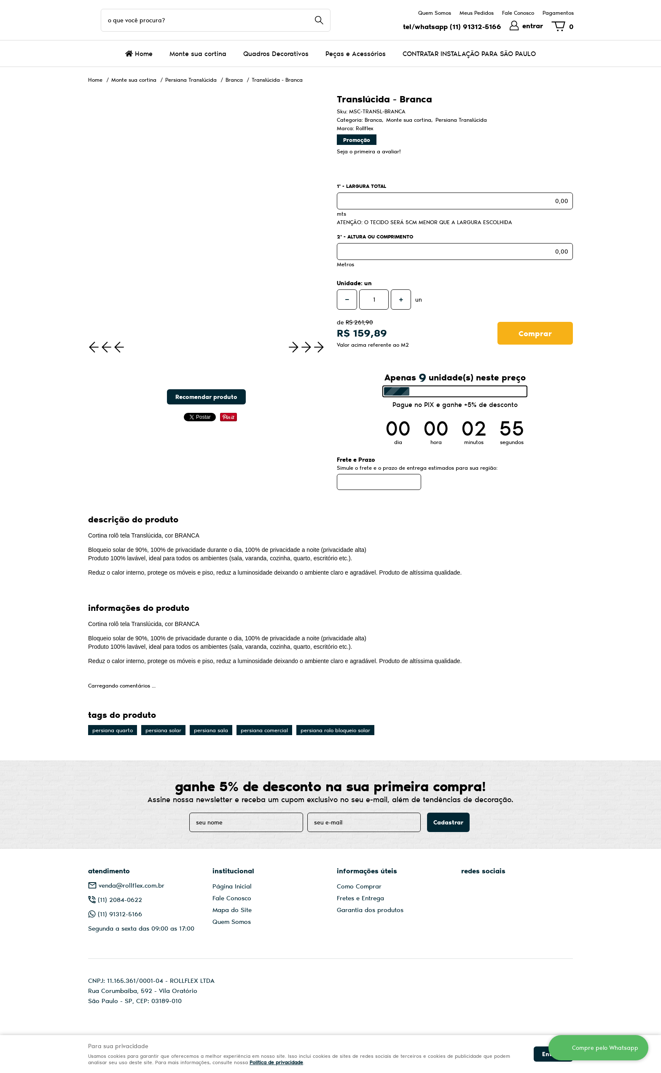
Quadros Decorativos (276, 53)
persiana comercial (264, 730)
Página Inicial (232, 886)
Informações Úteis (367, 870)
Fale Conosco (518, 12)
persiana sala (211, 730)
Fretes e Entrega (360, 897)
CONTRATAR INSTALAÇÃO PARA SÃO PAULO (469, 53)
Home (144, 53)
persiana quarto (112, 730)
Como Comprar (359, 886)
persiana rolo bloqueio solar (335, 730)
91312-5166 (475, 26)
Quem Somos (434, 12)
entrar (532, 25)
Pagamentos (558, 12)
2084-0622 (120, 899)
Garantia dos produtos (370, 909)
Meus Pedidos (476, 12)
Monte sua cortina (197, 53)
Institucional (233, 870)
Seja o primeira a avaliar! (369, 151)
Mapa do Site (232, 909)
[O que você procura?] (319, 20)
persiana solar (163, 730)
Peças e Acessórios (355, 53)
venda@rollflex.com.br (131, 885)
